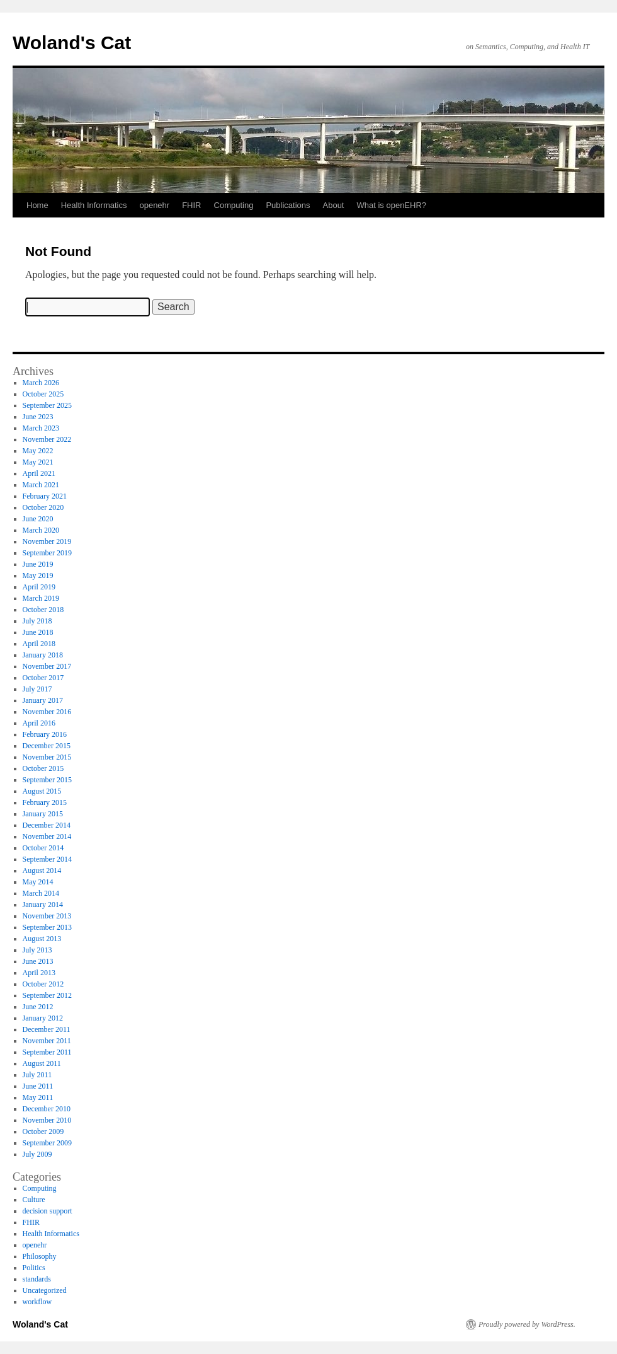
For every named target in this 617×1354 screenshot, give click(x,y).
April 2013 (39, 972)
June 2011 (38, 1086)
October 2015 (43, 768)
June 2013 (38, 961)
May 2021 (38, 462)
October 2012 (43, 984)
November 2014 (47, 836)
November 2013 (47, 915)
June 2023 (38, 416)
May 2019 (38, 575)
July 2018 (37, 620)
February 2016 (45, 734)
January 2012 (43, 1018)
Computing (234, 205)
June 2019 (38, 564)
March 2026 (41, 382)
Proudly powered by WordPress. (526, 1324)
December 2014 (47, 825)
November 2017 (47, 666)
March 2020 (41, 530)
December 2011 (47, 1029)
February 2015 (45, 802)
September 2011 (47, 1052)
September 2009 (47, 1142)
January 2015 (43, 813)
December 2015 (47, 745)
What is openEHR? (391, 205)
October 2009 (43, 1131)
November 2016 (47, 711)
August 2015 (42, 791)
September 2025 (47, 405)
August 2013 (42, 938)
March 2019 (41, 598)
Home (37, 205)
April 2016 (39, 723)
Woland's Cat (72, 42)
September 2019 (47, 552)
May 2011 (38, 1097)
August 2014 (42, 870)
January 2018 (43, 655)
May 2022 (38, 450)
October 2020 (43, 507)
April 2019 (39, 586)
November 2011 (47, 1040)
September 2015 (47, 779)
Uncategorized (45, 1290)
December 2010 (47, 1108)
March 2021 (41, 484)
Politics (34, 1267)
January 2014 (43, 904)
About (333, 205)
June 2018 (38, 632)
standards (37, 1279)
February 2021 (45, 496)
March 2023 (41, 428)
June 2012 (38, 1006)
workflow (37, 1301)
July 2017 (37, 689)
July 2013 (37, 950)
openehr (154, 205)
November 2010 (47, 1120)
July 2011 (37, 1074)
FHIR (191, 205)
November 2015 (47, 757)
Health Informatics (94, 205)
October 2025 (43, 394)
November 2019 (47, 541)
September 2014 (47, 859)
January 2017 (43, 700)
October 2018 (43, 609)
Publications (288, 205)
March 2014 (41, 893)
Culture (34, 1199)
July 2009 (37, 1154)
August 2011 (42, 1063)
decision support (47, 1210)
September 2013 (47, 927)
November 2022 (47, 439)
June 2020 (38, 518)
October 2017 (43, 677)
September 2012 (47, 995)
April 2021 (39, 473)
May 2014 (38, 881)
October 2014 (43, 847)
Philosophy (40, 1256)
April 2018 (39, 643)
